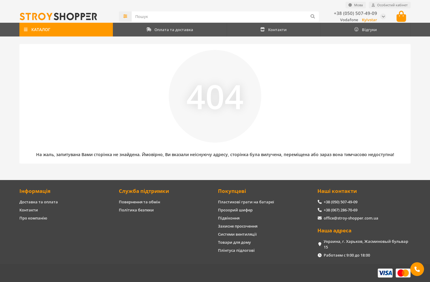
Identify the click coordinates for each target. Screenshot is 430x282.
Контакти (273, 29)
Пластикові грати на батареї (246, 202)
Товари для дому (234, 242)
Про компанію (33, 218)
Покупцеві (232, 191)
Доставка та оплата (38, 202)
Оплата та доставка (169, 29)
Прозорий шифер (235, 210)
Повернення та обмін (139, 202)
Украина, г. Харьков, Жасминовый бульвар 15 (366, 244)
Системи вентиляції (237, 234)
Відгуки (365, 29)
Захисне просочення (237, 226)
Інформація (34, 191)
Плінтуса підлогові (236, 250)
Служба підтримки (144, 191)
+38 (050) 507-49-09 (355, 13)
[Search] (225, 16)
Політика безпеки (136, 210)
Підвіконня (228, 218)
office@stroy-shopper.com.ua (351, 218)
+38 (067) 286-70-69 (340, 210)
